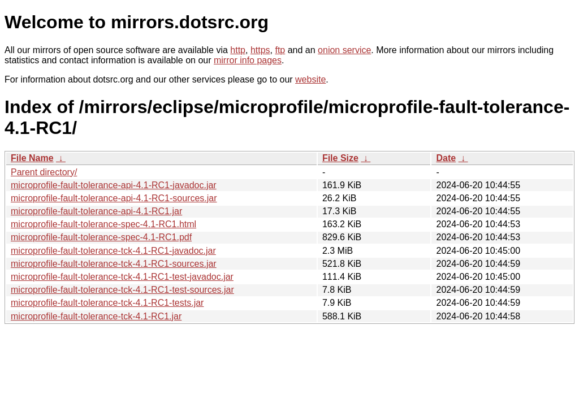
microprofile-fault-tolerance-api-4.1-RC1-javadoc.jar (114, 185)
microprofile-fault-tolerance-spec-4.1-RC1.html (103, 224)
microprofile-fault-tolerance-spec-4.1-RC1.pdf (101, 237)
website (310, 79)
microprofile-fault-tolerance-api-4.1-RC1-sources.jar (114, 198)
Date (446, 158)
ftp (280, 50)
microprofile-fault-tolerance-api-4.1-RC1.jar (96, 211)
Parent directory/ (44, 172)
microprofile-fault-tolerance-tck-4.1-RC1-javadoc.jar (113, 251)
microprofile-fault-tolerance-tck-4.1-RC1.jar (96, 316)
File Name (32, 158)
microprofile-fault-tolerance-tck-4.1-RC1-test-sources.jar (122, 290)
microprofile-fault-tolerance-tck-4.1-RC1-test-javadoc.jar (122, 277)
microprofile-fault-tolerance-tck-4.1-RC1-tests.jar (107, 303)
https (260, 50)
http (237, 50)
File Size (340, 158)
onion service (344, 50)
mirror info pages (248, 60)
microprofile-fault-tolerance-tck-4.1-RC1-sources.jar (114, 264)
